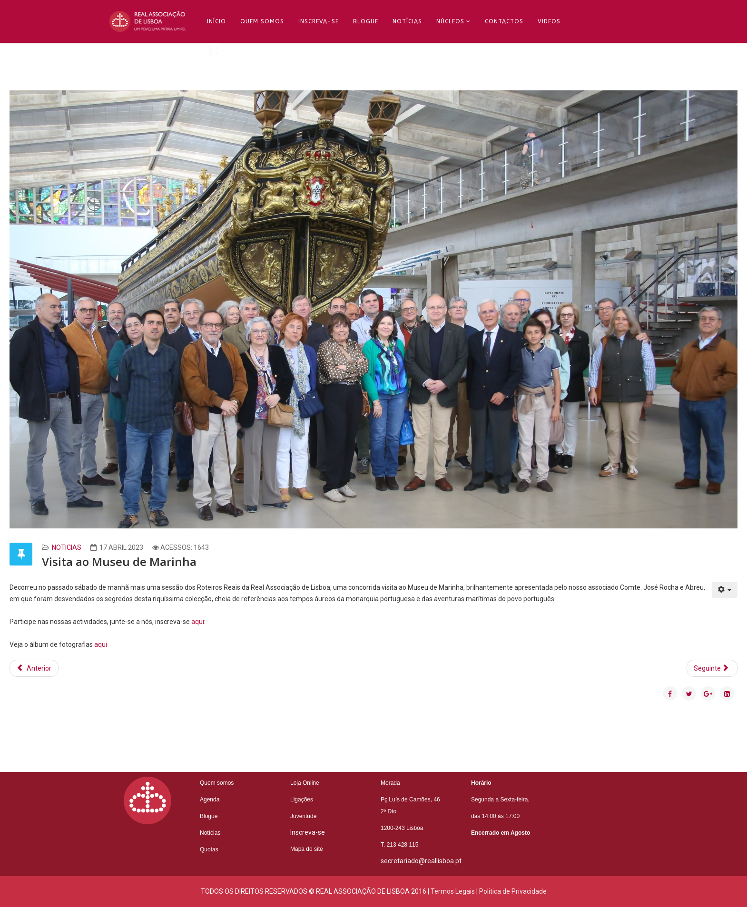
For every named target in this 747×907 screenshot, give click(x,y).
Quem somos (217, 783)
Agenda (209, 799)
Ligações (301, 799)
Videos (549, 21)
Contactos (504, 21)
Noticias (66, 547)
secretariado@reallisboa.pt (421, 861)
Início (216, 21)
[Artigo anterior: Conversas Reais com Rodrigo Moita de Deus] (34, 668)
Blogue (365, 21)
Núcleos (450, 21)
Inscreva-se (318, 21)
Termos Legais (453, 891)
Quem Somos (262, 21)
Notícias (407, 21)
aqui (197, 621)
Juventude (303, 816)
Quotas (209, 849)
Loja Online (304, 783)
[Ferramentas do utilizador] (725, 590)
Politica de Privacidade (513, 891)
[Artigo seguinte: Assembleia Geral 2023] (712, 668)
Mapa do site (306, 849)
